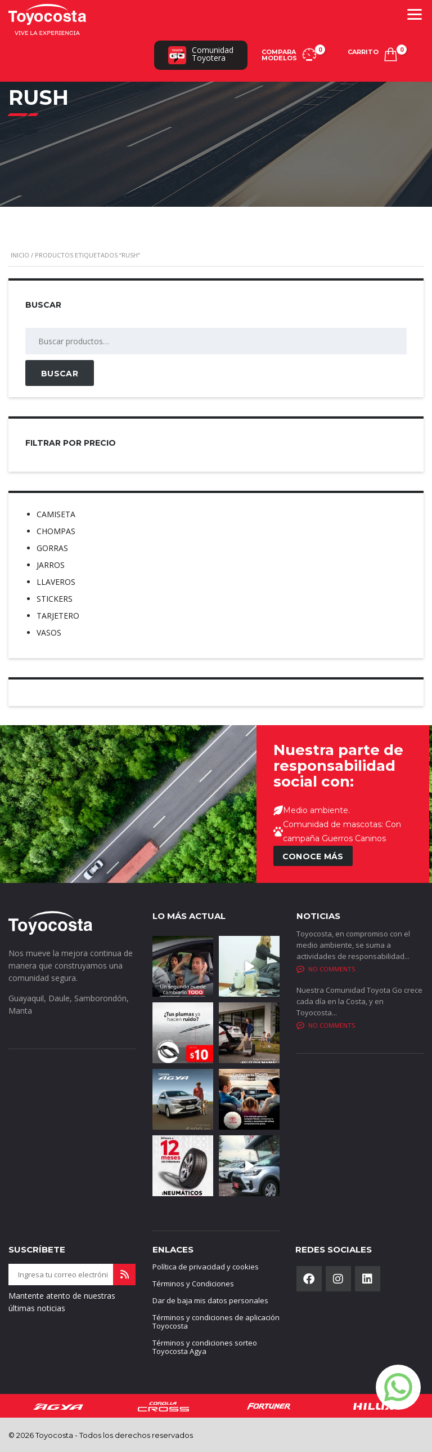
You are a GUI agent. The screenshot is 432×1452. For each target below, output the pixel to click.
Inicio (20, 255)
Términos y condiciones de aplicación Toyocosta (216, 1321)
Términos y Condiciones (193, 1283)
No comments (325, 969)
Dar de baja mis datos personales (210, 1300)
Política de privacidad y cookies (205, 1267)
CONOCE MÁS (313, 856)
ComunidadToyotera (200, 54)
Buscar (59, 373)
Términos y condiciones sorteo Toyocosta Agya (204, 1347)
